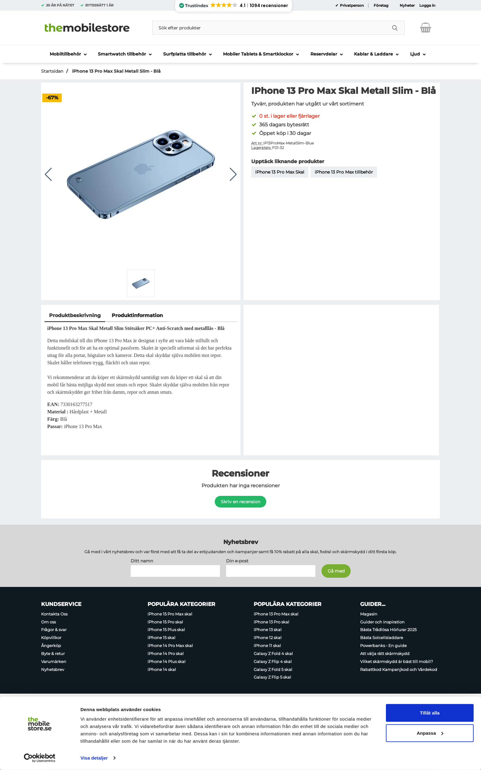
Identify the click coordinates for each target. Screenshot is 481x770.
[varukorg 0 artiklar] (425, 27)
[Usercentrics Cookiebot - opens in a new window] (40, 758)
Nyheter (407, 5)
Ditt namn (142, 560)
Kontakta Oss (54, 613)
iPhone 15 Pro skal (165, 621)
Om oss (48, 621)
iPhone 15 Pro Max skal (170, 613)
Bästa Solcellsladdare (381, 637)
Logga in (427, 5)
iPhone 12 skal (268, 637)
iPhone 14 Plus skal (167, 661)
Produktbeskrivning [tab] (75, 315)
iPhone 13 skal (268, 629)
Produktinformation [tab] (137, 315)
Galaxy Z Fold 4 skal (273, 653)
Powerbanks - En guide (383, 645)
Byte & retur (53, 653)
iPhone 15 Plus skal (166, 629)
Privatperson (351, 5)
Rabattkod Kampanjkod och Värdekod (398, 669)
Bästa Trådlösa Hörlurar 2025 (388, 629)
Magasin (368, 613)
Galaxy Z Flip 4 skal (273, 661)
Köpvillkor (51, 637)
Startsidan (52, 71)
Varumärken (53, 661)
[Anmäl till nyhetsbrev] (336, 570)
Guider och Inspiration (382, 621)
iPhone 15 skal (161, 637)
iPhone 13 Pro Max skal (276, 613)
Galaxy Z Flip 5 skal (272, 677)
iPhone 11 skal (267, 645)
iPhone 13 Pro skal (271, 621)
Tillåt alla (430, 712)
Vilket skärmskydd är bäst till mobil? (396, 661)
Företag (381, 5)
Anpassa (430, 732)
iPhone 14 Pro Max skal (170, 645)
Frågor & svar (54, 629)
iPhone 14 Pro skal (166, 653)
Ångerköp (51, 645)
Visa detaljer (94, 757)
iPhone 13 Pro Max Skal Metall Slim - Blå (116, 71)
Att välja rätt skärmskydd (385, 653)
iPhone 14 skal (162, 669)
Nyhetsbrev (52, 669)
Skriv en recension (240, 501)
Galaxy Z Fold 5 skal (273, 669)
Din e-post (237, 560)
